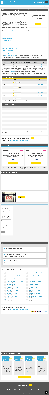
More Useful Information (24, 376)
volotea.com (13, 71)
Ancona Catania (5, 108)
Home (7, 387)
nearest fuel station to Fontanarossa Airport (10, 31)
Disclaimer (35, 387)
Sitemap (42, 387)
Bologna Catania (5, 112)
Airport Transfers (18, 387)
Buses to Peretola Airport (7, 38)
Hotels (27, 387)
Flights (10, 387)
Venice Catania (5, 126)
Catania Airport (11, 2)
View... (4, 373)
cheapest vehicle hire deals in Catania (18, 139)
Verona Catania (5, 128)
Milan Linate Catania (6, 116)
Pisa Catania (5, 122)
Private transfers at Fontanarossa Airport (10, 48)
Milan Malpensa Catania (7, 118)
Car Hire (13, 387)
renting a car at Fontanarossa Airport (12, 30)
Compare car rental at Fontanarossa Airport (10, 46)
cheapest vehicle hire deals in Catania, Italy (20, 308)
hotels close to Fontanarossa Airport (10, 55)
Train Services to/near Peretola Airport (9, 41)
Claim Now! (21, 196)
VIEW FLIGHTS (43, 64)
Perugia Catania (5, 120)
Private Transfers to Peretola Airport (9, 36)
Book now (38, 23)
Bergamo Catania (6, 110)
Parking (23, 387)
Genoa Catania (5, 114)
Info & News (31, 387)
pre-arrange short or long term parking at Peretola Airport (15, 28)
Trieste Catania (5, 124)
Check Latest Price (13, 162)
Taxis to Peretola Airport (7, 40)
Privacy (39, 387)
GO (46, 2)
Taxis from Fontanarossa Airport (9, 51)
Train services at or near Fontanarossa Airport (11, 53)
